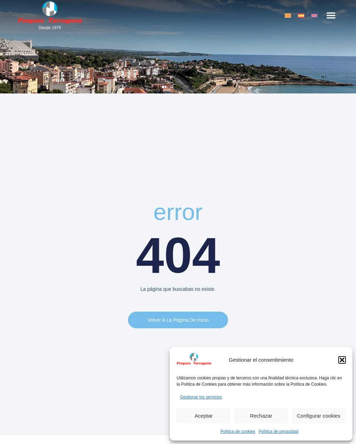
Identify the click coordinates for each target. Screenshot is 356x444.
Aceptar (204, 416)
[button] (342, 359)
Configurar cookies (318, 416)
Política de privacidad (278, 431)
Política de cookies (237, 431)
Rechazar (261, 416)
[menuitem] (287, 15)
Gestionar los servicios (201, 397)
